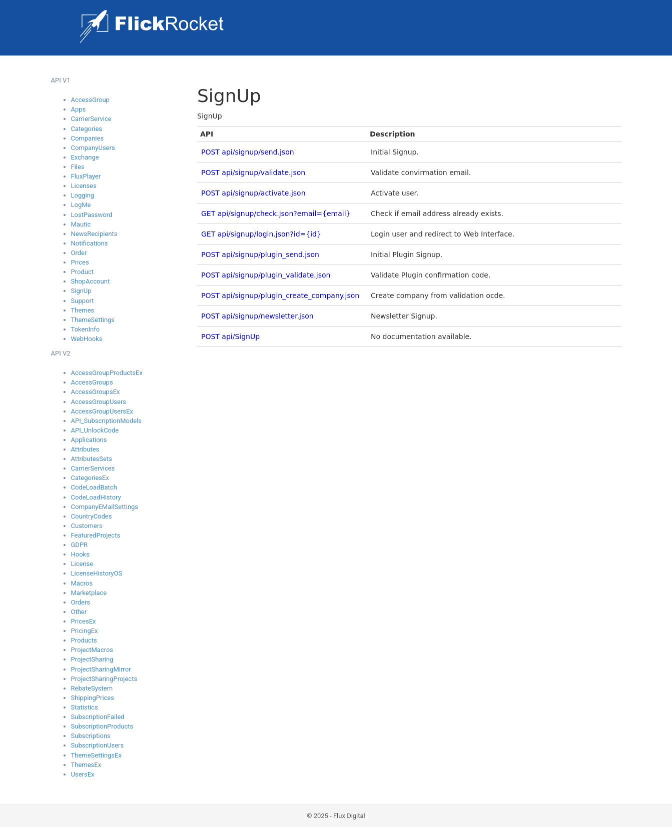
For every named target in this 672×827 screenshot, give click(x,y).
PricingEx (84, 630)
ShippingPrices (92, 698)
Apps (78, 109)
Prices (80, 262)
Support (82, 300)
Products (84, 640)
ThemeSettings (93, 320)
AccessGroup (90, 100)
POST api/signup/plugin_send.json (260, 254)
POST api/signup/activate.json (253, 193)
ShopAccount (90, 281)
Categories (87, 128)
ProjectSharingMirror (101, 669)
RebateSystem (92, 688)
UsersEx (83, 774)
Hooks (80, 554)
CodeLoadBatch (94, 487)
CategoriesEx (90, 478)
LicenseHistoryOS (97, 573)
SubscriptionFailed (98, 716)
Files (78, 166)
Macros (82, 583)
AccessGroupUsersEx (102, 411)
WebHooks (87, 338)
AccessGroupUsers (99, 402)
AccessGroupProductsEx (107, 372)
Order (79, 252)
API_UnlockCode (95, 430)
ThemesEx (86, 764)
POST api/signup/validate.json (253, 172)
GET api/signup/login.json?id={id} (261, 234)
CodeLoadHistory (96, 497)
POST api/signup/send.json (247, 152)
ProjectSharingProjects (104, 678)
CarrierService (91, 118)
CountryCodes (91, 516)
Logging (83, 195)
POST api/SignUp (230, 336)
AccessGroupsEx (95, 392)
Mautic (81, 224)
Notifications (89, 243)
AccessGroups (92, 382)
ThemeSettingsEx (96, 755)
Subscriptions (91, 736)
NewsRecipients (94, 234)
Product (82, 272)
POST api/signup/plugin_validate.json (265, 275)
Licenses (84, 186)
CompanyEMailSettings (105, 506)
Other (79, 612)
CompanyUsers (93, 148)
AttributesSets (91, 458)
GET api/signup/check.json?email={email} (275, 214)
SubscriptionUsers (97, 745)
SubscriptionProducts (102, 726)
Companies (87, 138)
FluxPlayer (86, 176)
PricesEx (83, 621)
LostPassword (92, 214)
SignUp (81, 290)
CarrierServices (93, 468)
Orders (81, 602)
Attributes (85, 449)
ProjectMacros (92, 650)
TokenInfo (85, 329)
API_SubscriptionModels (106, 420)
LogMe (81, 204)
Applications (89, 440)
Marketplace (89, 592)
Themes (83, 310)
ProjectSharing (92, 659)
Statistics (84, 707)
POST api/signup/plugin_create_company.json (280, 296)
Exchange (85, 157)
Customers (87, 526)
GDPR (79, 544)
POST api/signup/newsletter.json (257, 316)
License (82, 564)
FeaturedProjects (96, 535)
